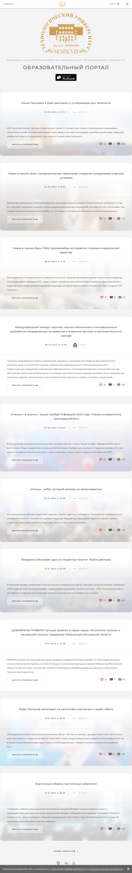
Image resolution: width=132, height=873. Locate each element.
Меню (127, 4)
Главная (8, 4)
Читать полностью (25, 144)
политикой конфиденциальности (69, 868)
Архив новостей (65, 851)
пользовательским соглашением (106, 868)
